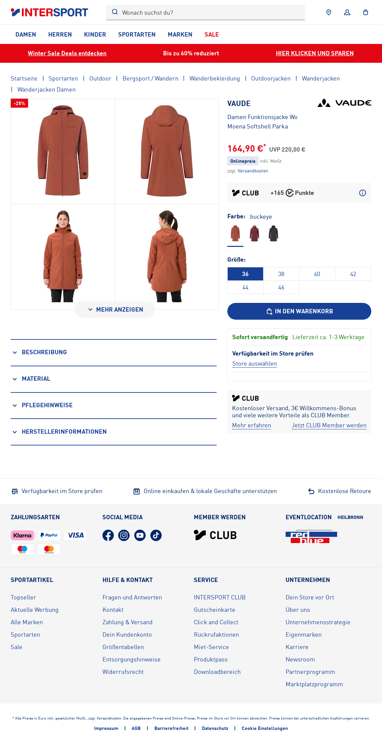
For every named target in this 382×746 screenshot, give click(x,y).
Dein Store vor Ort (310, 597)
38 (281, 273)
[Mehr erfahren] (251, 425)
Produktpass (211, 659)
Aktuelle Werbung (35, 609)
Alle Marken (27, 622)
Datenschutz (215, 728)
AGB (136, 728)
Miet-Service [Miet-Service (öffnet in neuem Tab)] (211, 646)
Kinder (95, 34)
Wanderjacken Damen (46, 89)
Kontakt (113, 609)
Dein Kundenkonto (127, 634)
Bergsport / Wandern (150, 78)
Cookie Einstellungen (265, 728)
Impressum (106, 728)
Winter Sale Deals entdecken (67, 53)
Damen (25, 34)
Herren (60, 34)
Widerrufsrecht (123, 671)
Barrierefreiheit (171, 728)
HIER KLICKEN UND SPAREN (315, 53)
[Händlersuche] (328, 12)
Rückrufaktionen (216, 634)
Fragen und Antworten (132, 597)
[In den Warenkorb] (299, 311)
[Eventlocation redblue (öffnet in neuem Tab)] (311, 536)
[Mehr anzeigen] (115, 309)
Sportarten (137, 34)
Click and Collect (216, 622)
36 (245, 273)
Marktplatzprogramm (314, 684)
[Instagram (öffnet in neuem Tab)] (124, 535)
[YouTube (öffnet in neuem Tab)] (140, 535)
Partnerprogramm (310, 671)
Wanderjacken (321, 78)
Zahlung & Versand (127, 622)
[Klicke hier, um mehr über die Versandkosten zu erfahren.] (253, 170)
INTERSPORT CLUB (220, 597)
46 (281, 287)
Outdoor (100, 78)
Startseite (24, 78)
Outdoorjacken (271, 78)
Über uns (298, 609)
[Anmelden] (347, 12)
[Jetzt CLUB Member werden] (329, 425)
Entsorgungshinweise (131, 659)
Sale (212, 34)
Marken (180, 34)
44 (245, 287)
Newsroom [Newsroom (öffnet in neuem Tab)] (300, 659)
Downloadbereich (217, 671)
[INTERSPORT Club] (215, 535)
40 (317, 273)
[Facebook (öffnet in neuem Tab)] (108, 535)
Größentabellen (123, 646)
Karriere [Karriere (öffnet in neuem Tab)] (297, 646)
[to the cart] (365, 12)
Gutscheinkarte (214, 609)
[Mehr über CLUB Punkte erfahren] (363, 193)
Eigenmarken (304, 634)
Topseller (23, 597)
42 (353, 273)
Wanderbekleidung (214, 78)
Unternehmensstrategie (318, 622)
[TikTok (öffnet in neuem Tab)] (156, 535)
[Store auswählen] (254, 363)
